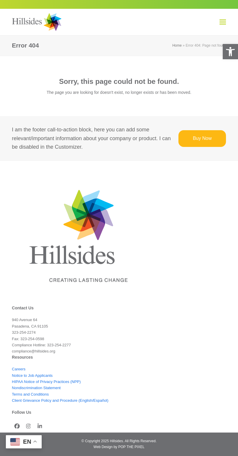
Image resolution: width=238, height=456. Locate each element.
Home (177, 45)
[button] (230, 51)
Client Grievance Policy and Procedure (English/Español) (60, 400)
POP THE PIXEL (131, 447)
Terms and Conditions (30, 394)
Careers (19, 369)
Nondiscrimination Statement (36, 388)
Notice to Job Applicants (32, 375)
